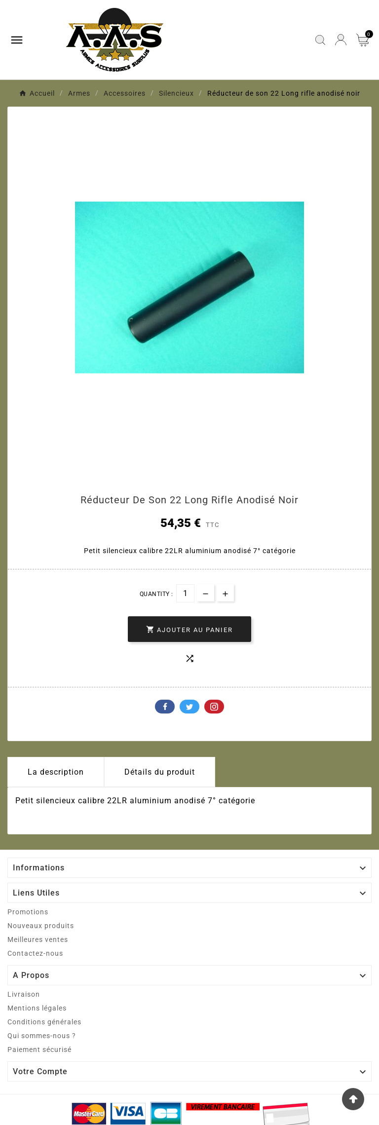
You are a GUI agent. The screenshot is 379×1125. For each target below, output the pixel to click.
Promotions (27, 912)
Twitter (189, 706)
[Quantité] (185, 593)
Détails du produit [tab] (159, 772)
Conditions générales (44, 1022)
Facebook (165, 706)
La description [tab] (56, 772)
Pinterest (214, 706)
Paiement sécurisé (39, 1049)
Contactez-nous (35, 953)
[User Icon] (340, 39)
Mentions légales (37, 1008)
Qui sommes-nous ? (41, 1036)
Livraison (23, 994)
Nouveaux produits (40, 926)
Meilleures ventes (37, 939)
